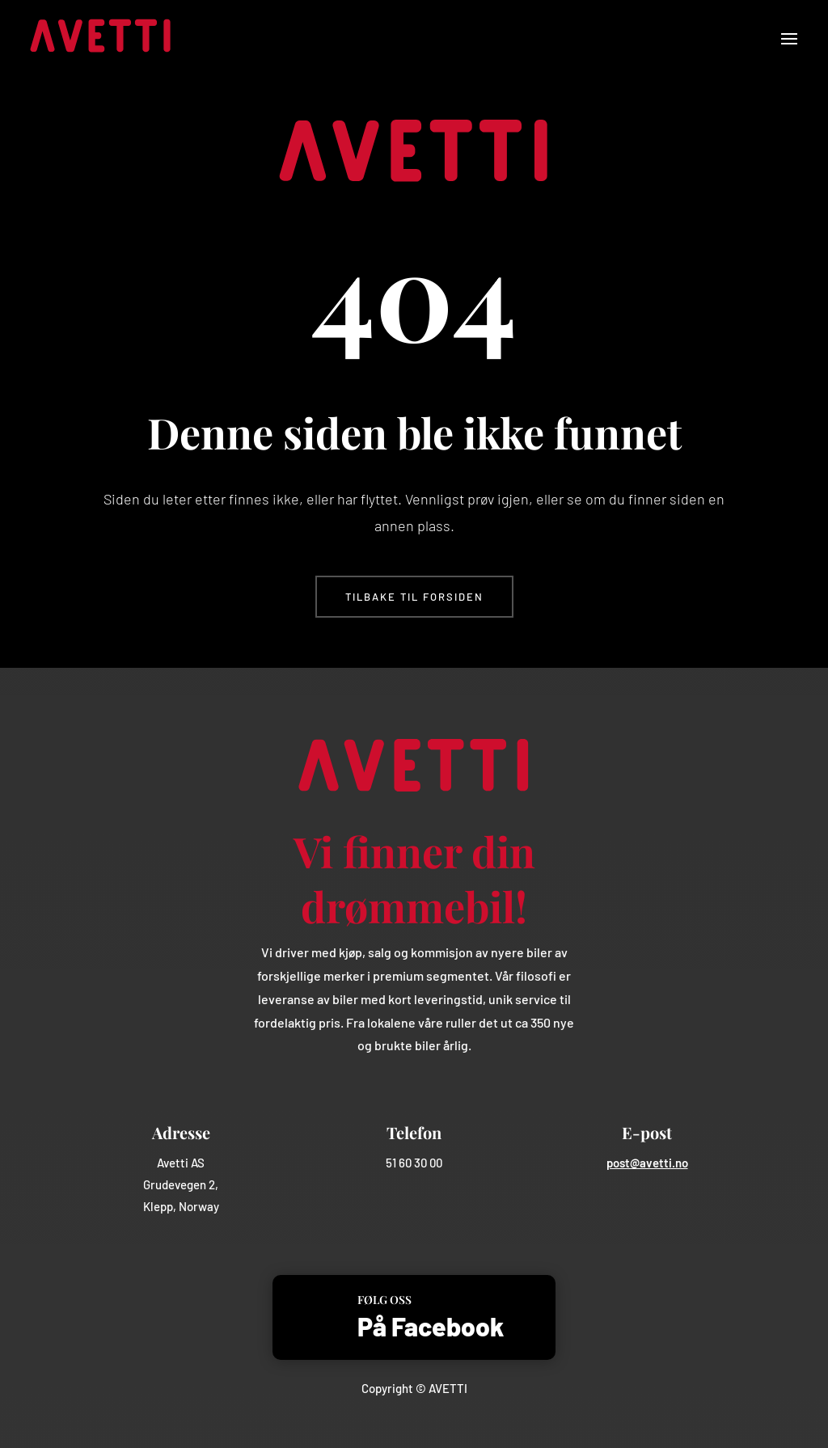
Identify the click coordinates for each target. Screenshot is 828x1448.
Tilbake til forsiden (414, 596)
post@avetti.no (647, 1162)
